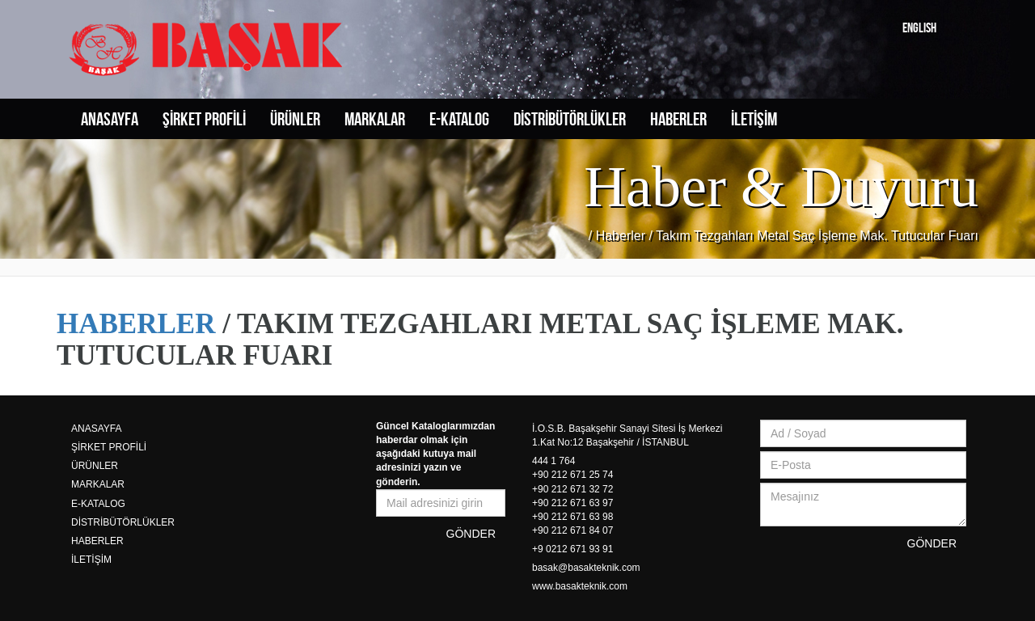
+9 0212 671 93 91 (572, 549)
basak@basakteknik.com (586, 567)
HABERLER (678, 118)
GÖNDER (471, 533)
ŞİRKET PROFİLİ (204, 118)
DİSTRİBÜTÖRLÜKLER (569, 118)
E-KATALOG (459, 118)
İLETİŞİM (754, 118)
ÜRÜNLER (295, 118)
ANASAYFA (109, 118)
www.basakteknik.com (579, 586)
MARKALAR (374, 118)
